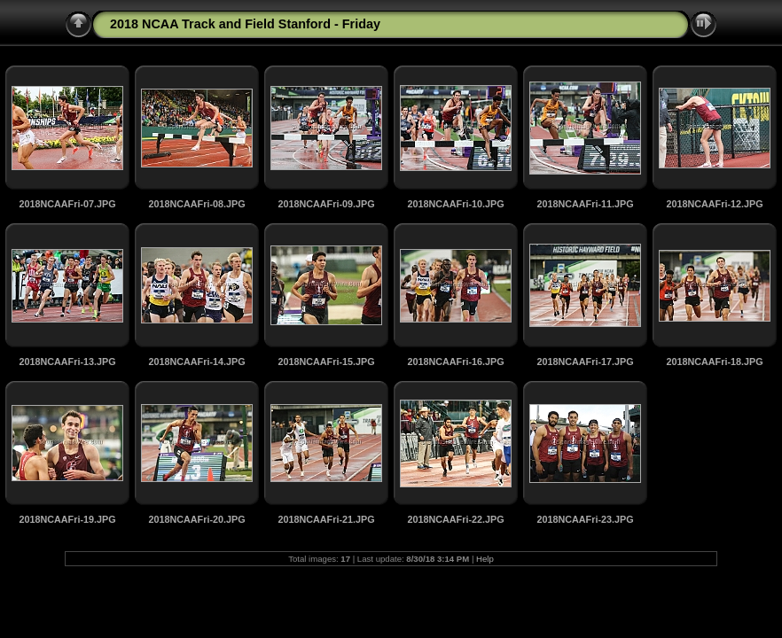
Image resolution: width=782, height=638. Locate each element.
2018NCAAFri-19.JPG (67, 519)
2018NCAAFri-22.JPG (455, 519)
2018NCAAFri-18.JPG (714, 361)
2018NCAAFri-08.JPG (196, 203)
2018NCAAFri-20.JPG (196, 519)
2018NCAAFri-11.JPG (584, 203)
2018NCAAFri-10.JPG (455, 203)
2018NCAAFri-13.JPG (67, 361)
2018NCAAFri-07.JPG (67, 203)
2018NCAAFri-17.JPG (584, 361)
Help (485, 559)
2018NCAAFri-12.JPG (714, 203)
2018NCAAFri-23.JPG (584, 519)
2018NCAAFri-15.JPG (326, 361)
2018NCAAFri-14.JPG (196, 361)
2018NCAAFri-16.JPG (455, 361)
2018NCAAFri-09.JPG (326, 203)
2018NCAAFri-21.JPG (326, 519)
